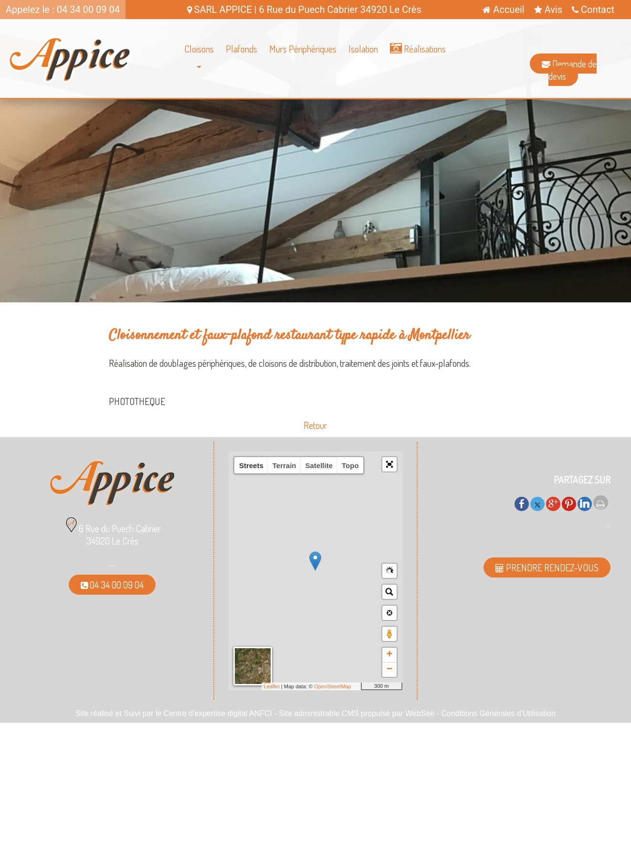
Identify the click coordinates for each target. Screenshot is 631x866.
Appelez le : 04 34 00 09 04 (63, 9)
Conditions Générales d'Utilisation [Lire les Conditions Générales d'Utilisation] (499, 713)
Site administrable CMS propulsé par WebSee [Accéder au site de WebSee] (356, 713)
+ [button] (389, 655)
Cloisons (199, 49)
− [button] (389, 670)
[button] (389, 464)
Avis (548, 9)
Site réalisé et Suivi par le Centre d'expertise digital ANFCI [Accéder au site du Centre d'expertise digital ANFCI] (173, 713)
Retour (315, 425)
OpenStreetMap (332, 686)
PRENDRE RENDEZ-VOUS (547, 567)
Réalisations (418, 49)
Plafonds (241, 49)
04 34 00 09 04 (112, 584)
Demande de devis (569, 69)
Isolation (363, 49)
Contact (593, 9)
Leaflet (272, 686)
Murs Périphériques (303, 49)
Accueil (503, 9)
